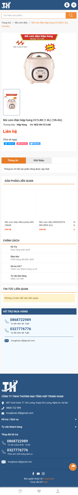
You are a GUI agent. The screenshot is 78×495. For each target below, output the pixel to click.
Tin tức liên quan (15, 289)
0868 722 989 (13, 407)
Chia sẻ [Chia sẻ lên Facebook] (9, 144)
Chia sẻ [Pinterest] (21, 144)
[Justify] (70, 15)
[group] (39, 61)
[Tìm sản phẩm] (34, 15)
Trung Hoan (48, 478)
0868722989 (20, 320)
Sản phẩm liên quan (19, 180)
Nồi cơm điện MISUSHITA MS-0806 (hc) (52, 224)
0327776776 (20, 329)
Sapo (45, 482)
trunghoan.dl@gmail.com (20, 413)
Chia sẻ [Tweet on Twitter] (34, 144)
